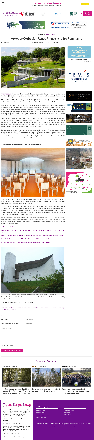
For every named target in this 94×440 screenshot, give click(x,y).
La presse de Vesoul (41, 410)
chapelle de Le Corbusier (49, 107)
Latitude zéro (67, 412)
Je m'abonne (85, 4)
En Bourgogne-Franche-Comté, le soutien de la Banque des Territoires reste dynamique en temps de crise (16, 391)
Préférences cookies (57, 427)
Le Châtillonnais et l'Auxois (42, 415)
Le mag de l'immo (68, 414)
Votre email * (10, 323)
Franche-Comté (26, 308)
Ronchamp (61, 308)
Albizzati (6, 310)
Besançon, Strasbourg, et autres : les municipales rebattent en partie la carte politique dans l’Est (75, 391)
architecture (45, 308)
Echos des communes (69, 410)
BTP (2, 310)
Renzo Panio (14, 310)
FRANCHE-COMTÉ (51, 34)
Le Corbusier (53, 308)
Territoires (6, 42)
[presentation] (20, 14)
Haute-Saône (36, 308)
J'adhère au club (87, 13)
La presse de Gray (40, 412)
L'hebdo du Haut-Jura (41, 417)
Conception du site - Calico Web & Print (73, 427)
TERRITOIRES (41, 34)
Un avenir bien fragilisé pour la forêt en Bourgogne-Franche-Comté (46, 390)
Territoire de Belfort (14, 308)
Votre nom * (4, 319)
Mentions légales (47, 427)
